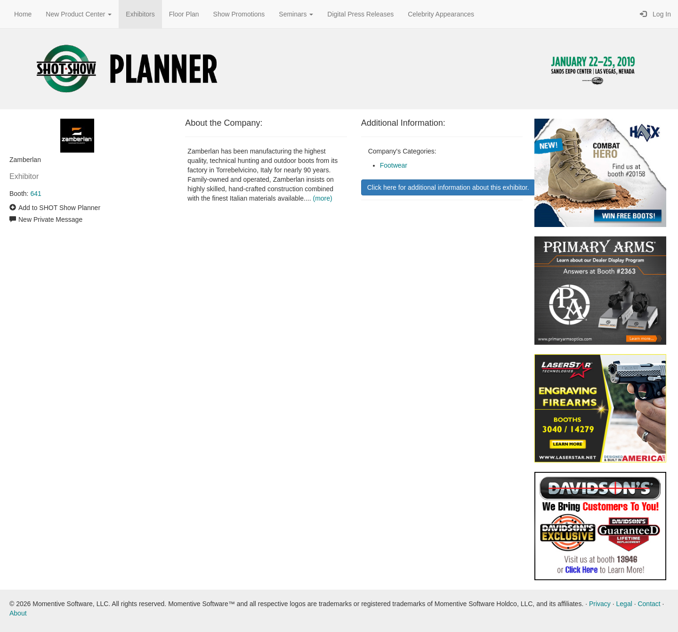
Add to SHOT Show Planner (59, 207)
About (18, 613)
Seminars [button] (296, 14)
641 (35, 193)
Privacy (600, 604)
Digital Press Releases (360, 14)
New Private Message (50, 219)
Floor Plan (184, 14)
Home (23, 14)
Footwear (393, 165)
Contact (649, 604)
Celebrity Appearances (441, 14)
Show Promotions (239, 14)
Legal (624, 604)
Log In (655, 14)
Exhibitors (140, 14)
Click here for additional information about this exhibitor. (448, 187)
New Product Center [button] (79, 14)
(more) (322, 198)
